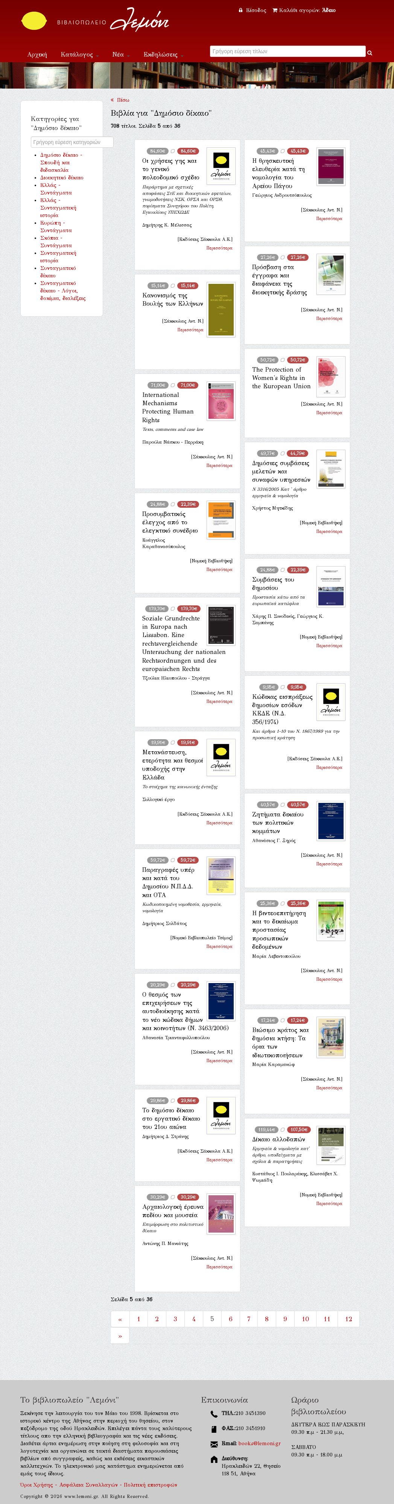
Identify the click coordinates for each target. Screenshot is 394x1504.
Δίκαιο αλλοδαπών (278, 1139)
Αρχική (37, 54)
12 (348, 1319)
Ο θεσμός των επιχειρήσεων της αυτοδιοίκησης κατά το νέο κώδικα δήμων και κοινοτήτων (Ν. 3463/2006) (185, 1011)
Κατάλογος (80, 54)
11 (327, 1319)
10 (305, 1319)
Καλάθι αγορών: (304, 10)
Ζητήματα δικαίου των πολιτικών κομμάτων (278, 823)
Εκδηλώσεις (163, 54)
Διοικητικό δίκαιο (62, 178)
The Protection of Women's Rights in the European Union (281, 378)
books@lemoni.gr (260, 1443)
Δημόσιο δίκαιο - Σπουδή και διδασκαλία (61, 162)
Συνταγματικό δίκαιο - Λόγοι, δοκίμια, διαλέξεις (63, 291)
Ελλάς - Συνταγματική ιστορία (58, 208)
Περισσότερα (219, 248)
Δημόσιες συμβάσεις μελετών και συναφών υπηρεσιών (281, 471)
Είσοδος (253, 10)
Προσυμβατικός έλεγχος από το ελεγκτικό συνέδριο (170, 522)
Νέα (121, 54)
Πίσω (120, 100)
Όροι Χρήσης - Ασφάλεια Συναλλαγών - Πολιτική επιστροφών (98, 1485)
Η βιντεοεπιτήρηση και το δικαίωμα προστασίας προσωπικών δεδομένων (279, 930)
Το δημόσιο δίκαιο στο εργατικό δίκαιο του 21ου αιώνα (171, 1119)
